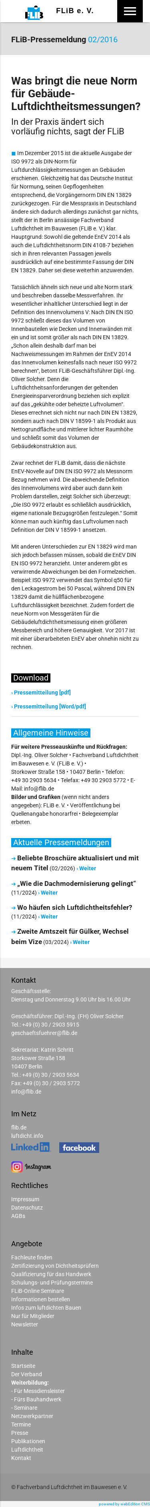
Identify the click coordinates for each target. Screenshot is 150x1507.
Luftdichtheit (27, 1449)
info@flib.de (26, 1091)
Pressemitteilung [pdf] (42, 692)
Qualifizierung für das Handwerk (51, 1274)
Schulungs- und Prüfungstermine (52, 1282)
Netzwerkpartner (32, 1416)
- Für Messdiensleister (38, 1391)
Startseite (23, 1366)
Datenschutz (27, 1207)
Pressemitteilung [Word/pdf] (50, 706)
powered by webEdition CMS (124, 1504)
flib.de (18, 1127)
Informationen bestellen (40, 1299)
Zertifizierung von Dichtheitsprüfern (55, 1266)
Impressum (25, 1199)
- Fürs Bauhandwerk (36, 1399)
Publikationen (28, 1441)
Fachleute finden (31, 1257)
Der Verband (26, 1374)
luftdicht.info (27, 1136)
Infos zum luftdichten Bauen (46, 1307)
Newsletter (24, 1324)
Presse (19, 1433)
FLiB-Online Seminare (37, 1291)
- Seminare (24, 1408)
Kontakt (21, 1458)
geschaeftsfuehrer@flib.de (44, 1033)
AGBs (18, 1216)
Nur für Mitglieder (32, 1316)
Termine (21, 1424)
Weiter (87, 868)
